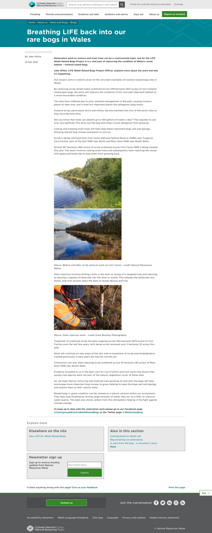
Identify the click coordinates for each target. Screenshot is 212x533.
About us (42, 22)
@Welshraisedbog (132, 412)
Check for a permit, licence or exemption (150, 4)
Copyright (112, 517)
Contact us (66, 502)
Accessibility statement (40, 517)
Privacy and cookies (133, 517)
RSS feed (182, 502)
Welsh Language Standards (73, 517)
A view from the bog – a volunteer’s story (133, 443)
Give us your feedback (84, 487)
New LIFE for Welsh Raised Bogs (47, 436)
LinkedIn (169, 502)
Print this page (177, 487)
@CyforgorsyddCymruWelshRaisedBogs (76, 412)
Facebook (156, 502)
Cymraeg (178, 4)
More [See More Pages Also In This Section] (113, 446)
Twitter (162, 502)
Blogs (73, 22)
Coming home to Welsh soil (125, 436)
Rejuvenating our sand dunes (126, 439)
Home (31, 22)
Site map (98, 517)
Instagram (176, 502)
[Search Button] (122, 5)
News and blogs (59, 22)
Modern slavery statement (164, 517)
